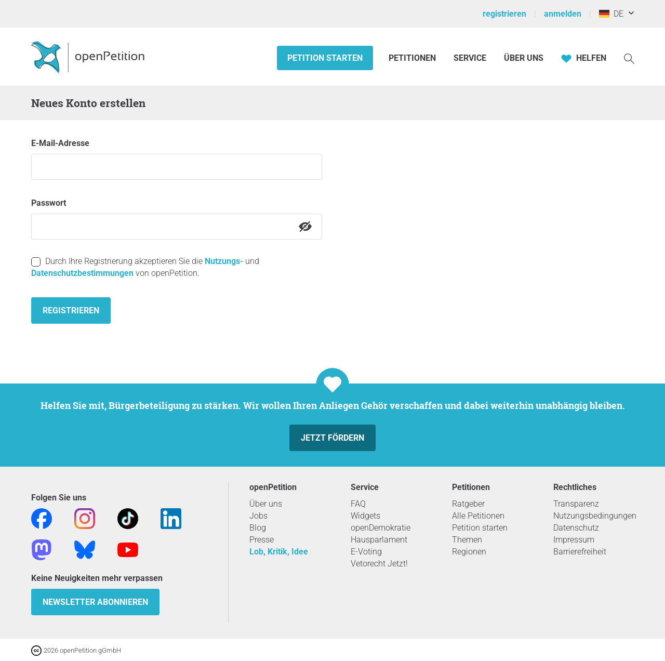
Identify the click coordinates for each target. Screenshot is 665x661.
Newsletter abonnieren (95, 602)
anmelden (562, 14)
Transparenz (576, 504)
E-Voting (366, 552)
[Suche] (629, 58)
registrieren (504, 14)
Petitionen (413, 58)
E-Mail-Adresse (60, 143)
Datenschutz (576, 528)
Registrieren (71, 310)
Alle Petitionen (478, 516)
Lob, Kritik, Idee (278, 552)
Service (470, 58)
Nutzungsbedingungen (594, 516)
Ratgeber (468, 504)
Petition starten (325, 58)
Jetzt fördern (332, 438)
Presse (261, 540)
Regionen (469, 552)
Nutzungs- (224, 261)
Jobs (258, 516)
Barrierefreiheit (579, 552)
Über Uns (523, 58)
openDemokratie (380, 528)
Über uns (265, 504)
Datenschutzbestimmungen (82, 273)
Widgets (365, 516)
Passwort (48, 203)
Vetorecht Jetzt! (379, 564)
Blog (257, 528)
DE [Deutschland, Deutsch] (611, 14)
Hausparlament (379, 540)
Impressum (573, 540)
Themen (467, 540)
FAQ (358, 504)
